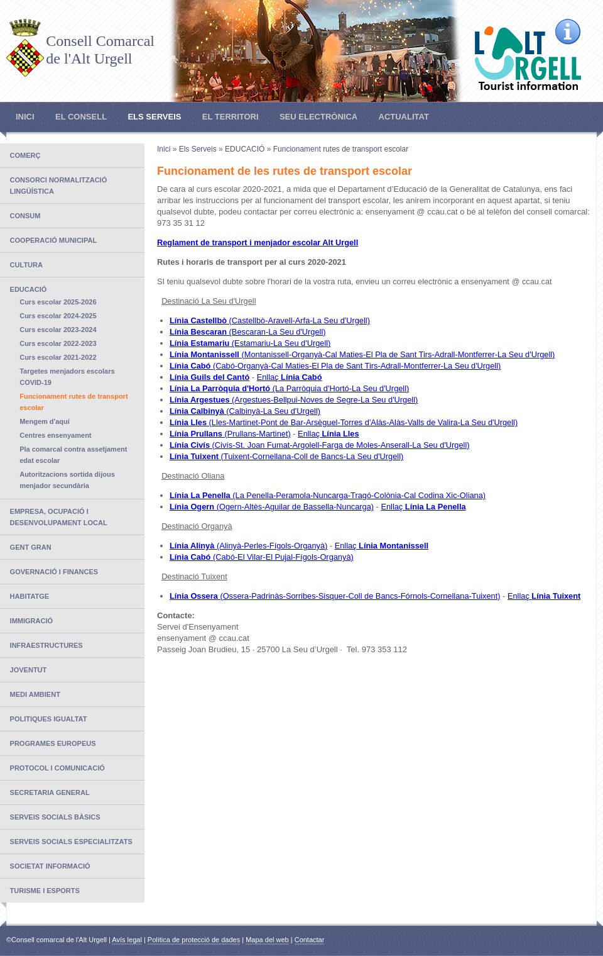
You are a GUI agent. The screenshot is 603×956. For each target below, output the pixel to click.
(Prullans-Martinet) (230, 433)
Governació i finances (54, 571)
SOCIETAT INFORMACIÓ (50, 866)
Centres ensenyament (55, 435)
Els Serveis (154, 116)
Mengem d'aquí (44, 421)
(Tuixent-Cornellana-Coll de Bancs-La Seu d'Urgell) (286, 456)
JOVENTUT (28, 670)
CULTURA (26, 265)
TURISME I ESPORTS (45, 890)
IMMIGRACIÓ (31, 621)
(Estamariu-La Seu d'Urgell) (250, 343)
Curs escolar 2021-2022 (57, 357)
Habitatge (30, 596)
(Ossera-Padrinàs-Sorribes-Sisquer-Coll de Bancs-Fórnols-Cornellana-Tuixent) (335, 596)
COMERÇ (25, 155)
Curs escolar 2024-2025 (57, 316)
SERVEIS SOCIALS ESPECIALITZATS (71, 841)
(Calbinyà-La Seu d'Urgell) (245, 411)
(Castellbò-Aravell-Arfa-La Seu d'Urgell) (270, 320)
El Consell (81, 116)
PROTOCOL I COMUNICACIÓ (57, 768)
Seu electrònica (318, 116)
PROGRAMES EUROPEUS (53, 743)
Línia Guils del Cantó (209, 377)
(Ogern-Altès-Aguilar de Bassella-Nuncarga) (272, 506)
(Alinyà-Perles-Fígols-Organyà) (248, 545)
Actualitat (404, 116)
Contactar (310, 939)
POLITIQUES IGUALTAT (48, 719)
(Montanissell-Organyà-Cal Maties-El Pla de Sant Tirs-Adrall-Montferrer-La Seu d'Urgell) (362, 354)
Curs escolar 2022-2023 (57, 343)
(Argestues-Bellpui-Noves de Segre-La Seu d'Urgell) (294, 399)
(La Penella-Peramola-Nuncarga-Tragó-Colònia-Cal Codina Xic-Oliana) (328, 495)
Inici (25, 116)
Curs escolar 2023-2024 (57, 329)
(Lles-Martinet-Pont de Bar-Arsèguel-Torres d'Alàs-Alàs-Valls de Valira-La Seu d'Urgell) (344, 422)
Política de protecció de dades (194, 939)
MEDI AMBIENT (35, 694)
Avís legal (127, 939)
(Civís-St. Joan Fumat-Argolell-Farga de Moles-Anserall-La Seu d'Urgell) (320, 445)
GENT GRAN (31, 547)
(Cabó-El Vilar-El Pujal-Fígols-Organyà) (262, 557)
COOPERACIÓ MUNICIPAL (53, 240)
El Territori (230, 116)
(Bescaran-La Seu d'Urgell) (248, 331)
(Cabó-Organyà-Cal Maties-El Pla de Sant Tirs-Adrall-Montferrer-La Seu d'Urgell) (335, 365)
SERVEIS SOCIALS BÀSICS (55, 817)
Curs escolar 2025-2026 (57, 302)
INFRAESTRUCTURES (46, 645)
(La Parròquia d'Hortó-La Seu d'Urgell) (289, 388)
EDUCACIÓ (28, 289)
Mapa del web (267, 939)
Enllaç (289, 377)
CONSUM (25, 216)
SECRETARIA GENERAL (50, 792)
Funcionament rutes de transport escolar (340, 149)
